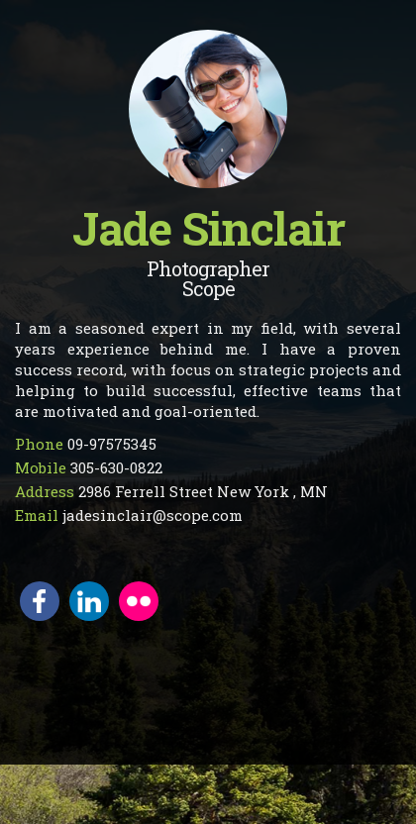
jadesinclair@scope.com (152, 515)
